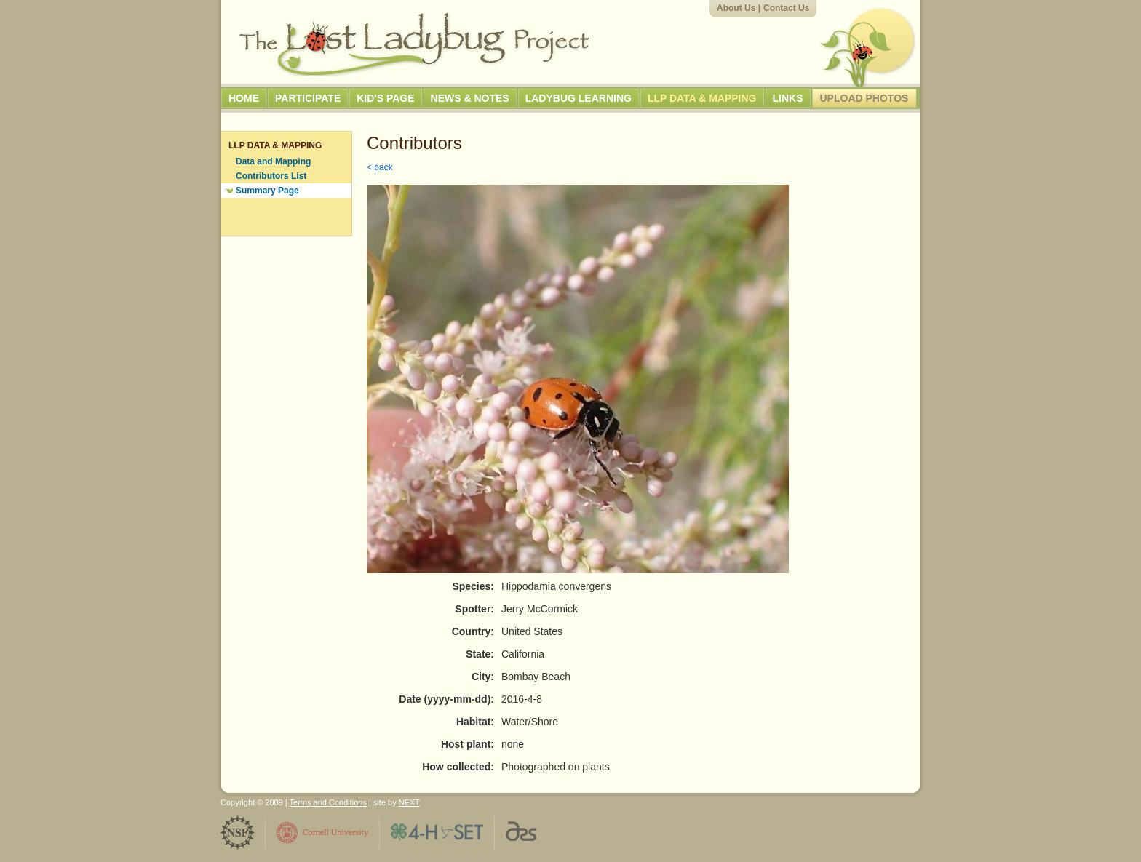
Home (243, 98)
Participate (308, 98)
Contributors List (271, 176)
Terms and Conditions (328, 802)
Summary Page (267, 190)
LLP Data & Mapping (702, 98)
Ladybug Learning (578, 98)
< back (380, 167)
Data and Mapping (273, 161)
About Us (736, 8)
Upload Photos (864, 98)
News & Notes (470, 98)
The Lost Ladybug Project (414, 44)
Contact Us (786, 8)
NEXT (409, 802)
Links (788, 98)
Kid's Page (385, 98)
